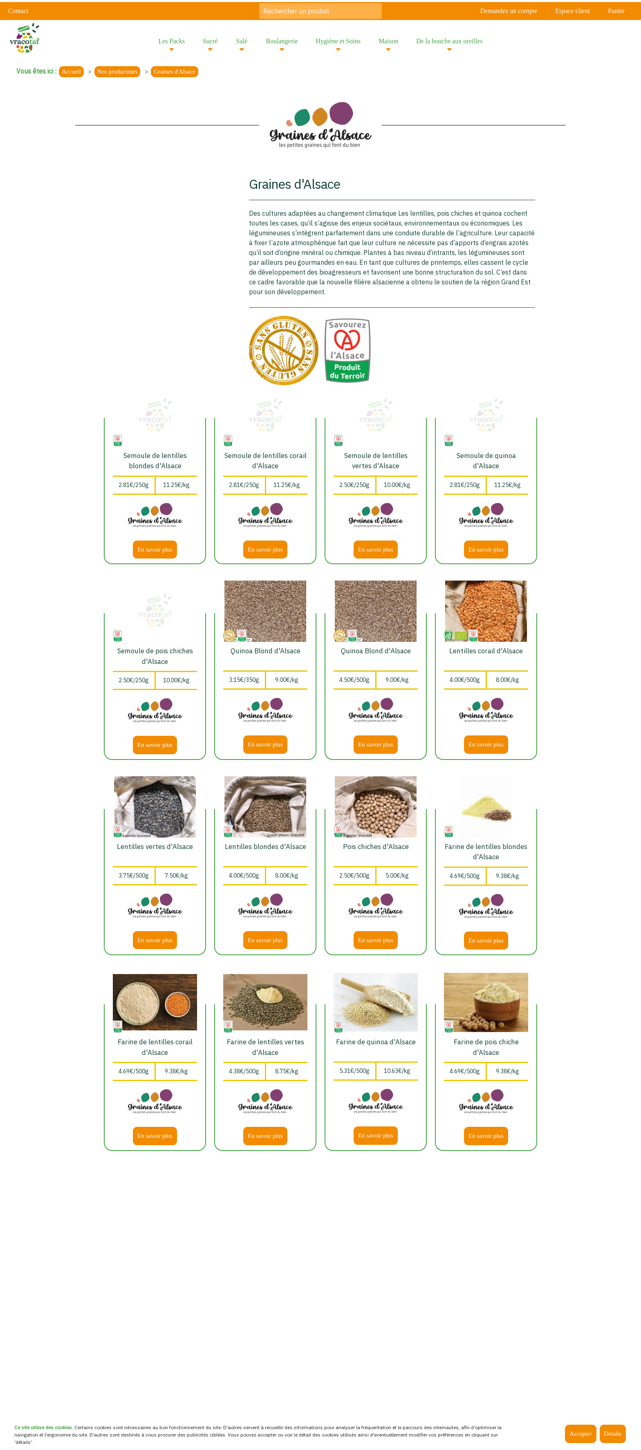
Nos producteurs (117, 71)
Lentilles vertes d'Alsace (155, 846)
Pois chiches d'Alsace (376, 846)
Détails (613, 1433)
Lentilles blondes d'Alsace (265, 846)
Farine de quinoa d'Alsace (376, 1041)
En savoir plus (155, 549)
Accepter (580, 1433)
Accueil (71, 71)
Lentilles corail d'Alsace (486, 650)
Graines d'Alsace (174, 71)
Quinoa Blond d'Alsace (265, 650)
